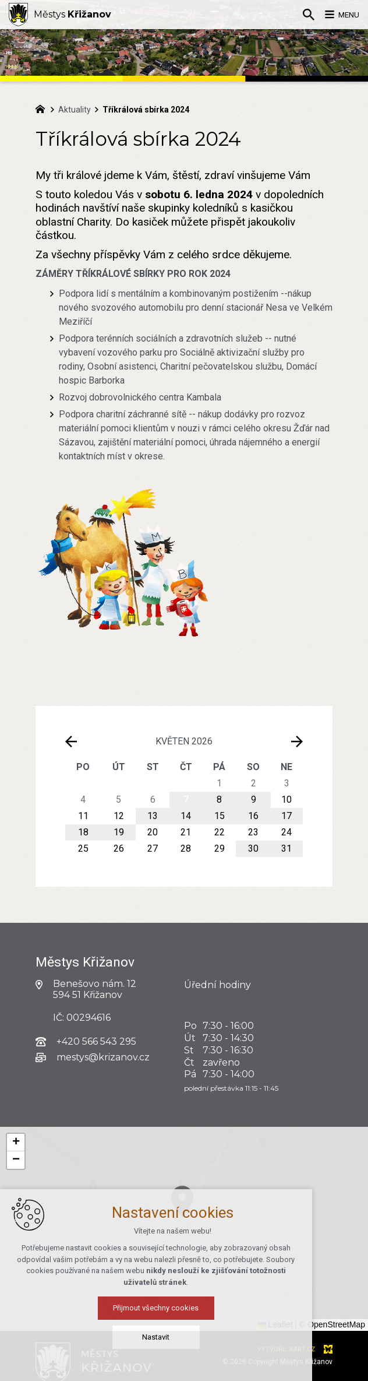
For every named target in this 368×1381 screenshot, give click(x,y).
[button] (15, 1142)
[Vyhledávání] (301, 14)
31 (286, 848)
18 (83, 832)
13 (152, 815)
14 (186, 815)
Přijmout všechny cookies (184, 1314)
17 (286, 815)
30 (253, 848)
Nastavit (184, 1344)
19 (119, 832)
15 (219, 815)
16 (253, 815)
